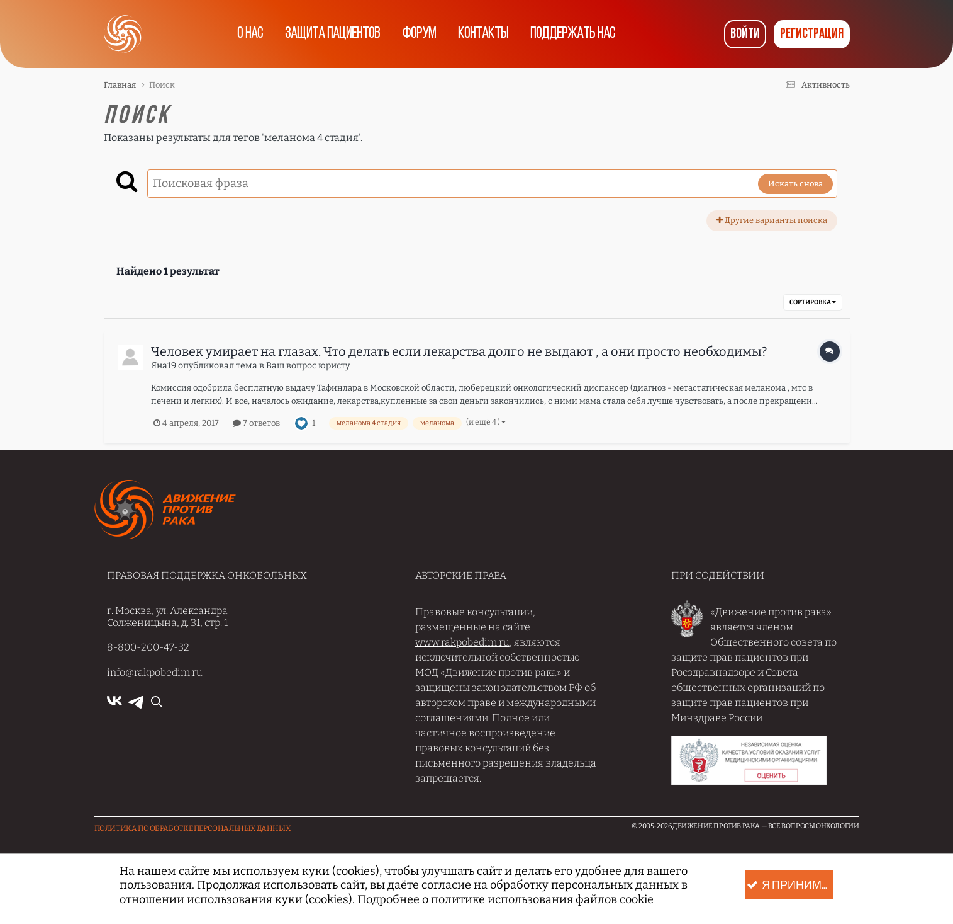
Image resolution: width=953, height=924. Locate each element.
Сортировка (812, 302)
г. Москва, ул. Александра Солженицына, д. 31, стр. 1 (167, 617)
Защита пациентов (332, 34)
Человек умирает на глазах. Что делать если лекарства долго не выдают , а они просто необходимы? (459, 351)
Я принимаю (790, 885)
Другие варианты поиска (771, 220)
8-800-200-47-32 (148, 647)
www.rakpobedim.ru (462, 642)
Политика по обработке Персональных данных (192, 828)
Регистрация (812, 34)
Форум (419, 34)
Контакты (484, 34)
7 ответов (256, 423)
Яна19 (163, 365)
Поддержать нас (574, 34)
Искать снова (795, 183)
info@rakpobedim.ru (155, 672)
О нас (249, 34)
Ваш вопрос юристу (308, 365)
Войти (745, 34)
